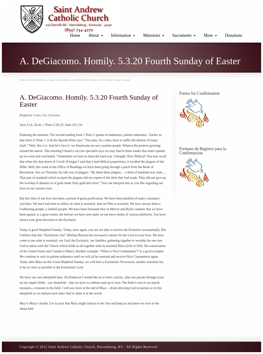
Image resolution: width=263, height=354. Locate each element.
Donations (233, 35)
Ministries (151, 35)
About (93, 35)
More (208, 35)
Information (121, 35)
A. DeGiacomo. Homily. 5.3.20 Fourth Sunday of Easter (89, 100)
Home (75, 35)
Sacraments (182, 35)
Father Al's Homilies (46, 115)
